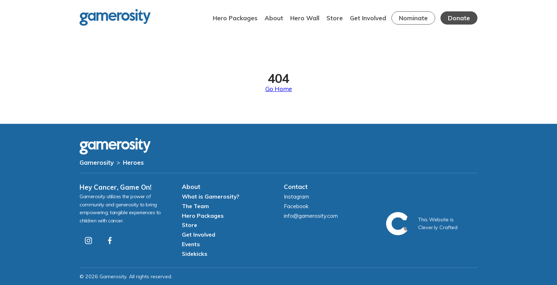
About (274, 18)
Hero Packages (235, 18)
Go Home (278, 89)
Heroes (133, 162)
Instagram (296, 196)
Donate (459, 18)
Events (191, 244)
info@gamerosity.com (311, 215)
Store (334, 18)
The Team (195, 206)
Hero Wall (304, 18)
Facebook (296, 206)
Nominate (413, 18)
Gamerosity (97, 162)
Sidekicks (194, 253)
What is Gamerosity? (210, 196)
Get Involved (368, 18)
